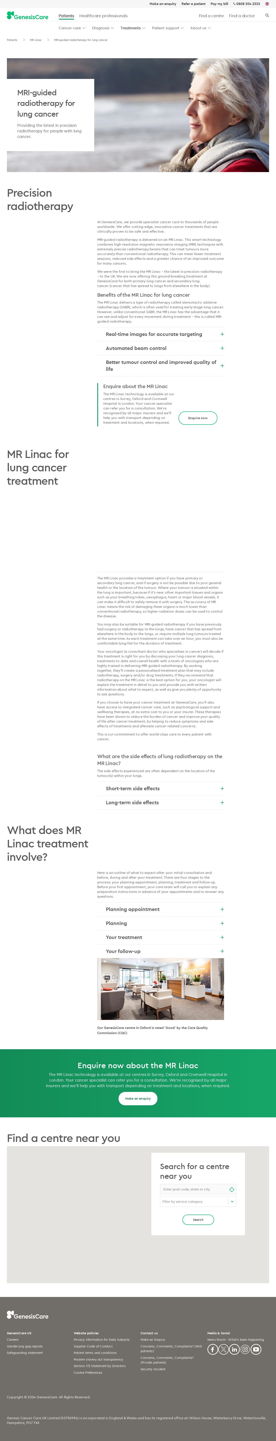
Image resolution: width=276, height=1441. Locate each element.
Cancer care (70, 27)
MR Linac (36, 40)
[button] (84, 28)
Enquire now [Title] (198, 418)
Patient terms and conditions (95, 1353)
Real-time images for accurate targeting (165, 334)
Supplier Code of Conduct (93, 1346)
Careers (13, 1340)
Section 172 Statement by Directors (100, 1366)
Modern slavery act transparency (98, 1359)
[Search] (267, 16)
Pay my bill (219, 4)
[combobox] (198, 1189)
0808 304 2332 (248, 4)
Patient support (165, 27)
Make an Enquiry (153, 1340)
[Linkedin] (234, 1349)
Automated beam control (165, 348)
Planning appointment (165, 909)
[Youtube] (256, 1349)
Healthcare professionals (103, 15)
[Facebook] (212, 1349)
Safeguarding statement (25, 1353)
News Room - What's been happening (235, 1340)
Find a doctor (242, 15)
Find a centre (211, 15)
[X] (223, 1349)
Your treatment (165, 937)
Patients (66, 15)
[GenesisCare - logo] (27, 15)
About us (198, 27)
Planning (165, 923)
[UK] (267, 4)
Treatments (131, 27)
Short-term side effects (165, 788)
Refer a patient (193, 4)
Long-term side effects (165, 802)
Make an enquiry (163, 4)
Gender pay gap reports (25, 1346)
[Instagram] (245, 1349)
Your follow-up (165, 951)
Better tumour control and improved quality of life (165, 365)
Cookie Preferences (88, 1372)
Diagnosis (100, 27)
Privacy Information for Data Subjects (102, 1340)
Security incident (153, 1369)
